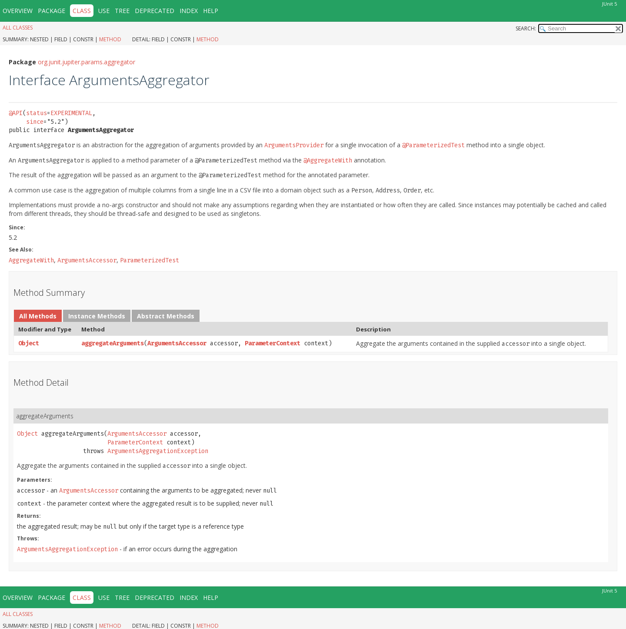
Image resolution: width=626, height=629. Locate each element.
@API (16, 113)
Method (110, 39)
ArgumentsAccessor (176, 343)
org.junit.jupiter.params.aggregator (86, 62)
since (34, 122)
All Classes (18, 27)
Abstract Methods (165, 316)
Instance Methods (96, 316)
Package (51, 11)
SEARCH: (526, 28)
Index (189, 11)
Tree (122, 11)
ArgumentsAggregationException (157, 451)
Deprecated (154, 11)
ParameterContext (272, 343)
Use (104, 11)
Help (210, 11)
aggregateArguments (112, 343)
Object (28, 343)
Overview (18, 11)
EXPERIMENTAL (71, 113)
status (36, 113)
